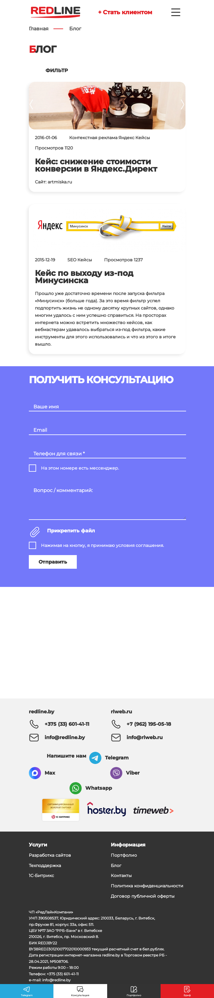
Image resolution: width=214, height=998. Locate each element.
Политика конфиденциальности (147, 886)
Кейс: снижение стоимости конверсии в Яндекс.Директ (96, 165)
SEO (71, 260)
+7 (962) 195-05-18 (149, 724)
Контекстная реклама (93, 137)
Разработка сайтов (50, 855)
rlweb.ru (121, 712)
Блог (116, 865)
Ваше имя (46, 407)
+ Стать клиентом (125, 12)
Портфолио (124, 855)
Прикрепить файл (71, 531)
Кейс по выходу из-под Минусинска (84, 276)
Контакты (121, 875)
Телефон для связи (59, 454)
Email (40, 430)
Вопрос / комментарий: (63, 490)
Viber (133, 773)
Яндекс (126, 137)
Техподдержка (45, 865)
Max (50, 773)
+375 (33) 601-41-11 (67, 724)
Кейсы (142, 137)
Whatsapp (98, 788)
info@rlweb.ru (145, 737)
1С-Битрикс (41, 875)
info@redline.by (65, 737)
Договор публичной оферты (143, 896)
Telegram (117, 758)
